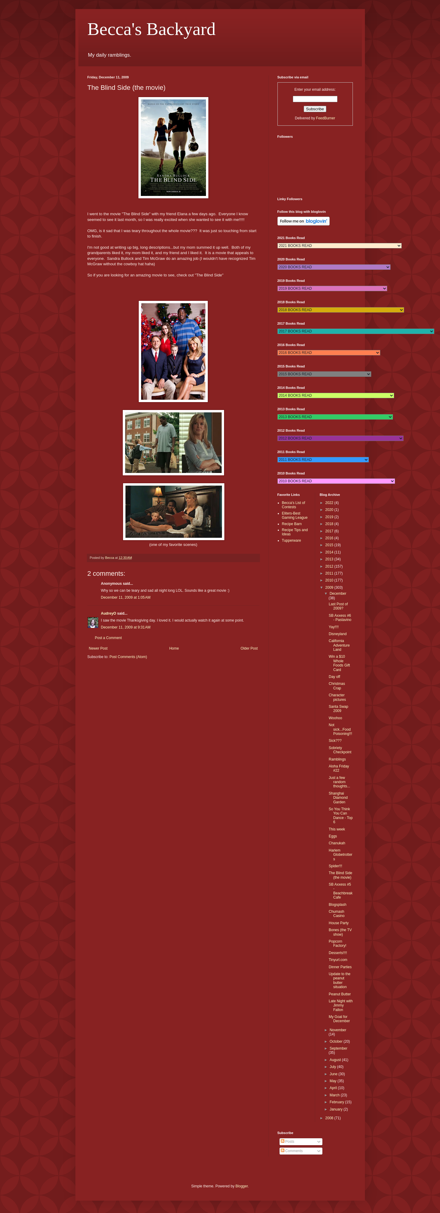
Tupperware (291, 540)
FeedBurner (325, 118)
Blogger (242, 1186)
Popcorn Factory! (337, 943)
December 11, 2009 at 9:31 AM (125, 627)
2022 (329, 503)
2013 (329, 559)
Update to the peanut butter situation (339, 980)
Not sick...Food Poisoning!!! (340, 729)
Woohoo (335, 718)
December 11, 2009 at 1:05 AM (125, 597)
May (333, 1081)
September (338, 1048)
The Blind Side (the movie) (340, 875)
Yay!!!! (334, 627)
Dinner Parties (340, 967)
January (336, 1109)
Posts (287, 1141)
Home (174, 648)
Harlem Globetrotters (340, 854)
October (336, 1041)
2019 (329, 517)
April (334, 1088)
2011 (329, 573)
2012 (329, 566)
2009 (329, 587)
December (338, 593)
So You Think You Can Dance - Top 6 (341, 815)
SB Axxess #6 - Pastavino (340, 617)
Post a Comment (108, 638)
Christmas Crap (337, 686)
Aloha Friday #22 (339, 768)
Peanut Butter (340, 994)
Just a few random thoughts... (339, 782)
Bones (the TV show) (340, 932)
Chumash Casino (336, 913)
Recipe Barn (292, 524)
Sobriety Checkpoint (340, 750)
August (336, 1060)
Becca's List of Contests (293, 505)
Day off (334, 677)
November (338, 1030)
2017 (329, 531)
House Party (339, 923)
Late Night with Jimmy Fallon (341, 1005)
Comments (292, 1151)
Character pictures (337, 697)
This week (337, 829)
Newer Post (98, 648)
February (337, 1102)
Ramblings (337, 759)
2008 (329, 1118)
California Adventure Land (339, 645)
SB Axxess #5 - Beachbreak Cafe (341, 891)
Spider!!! (335, 866)
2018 (329, 524)
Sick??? (335, 741)
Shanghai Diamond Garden (338, 797)
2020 (329, 510)
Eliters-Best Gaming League (295, 515)
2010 (329, 580)
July (333, 1067)
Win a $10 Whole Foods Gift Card (339, 663)
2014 (329, 552)
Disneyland (338, 634)
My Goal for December (339, 1019)
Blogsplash (338, 905)
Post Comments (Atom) (128, 657)
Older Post (249, 648)
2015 (329, 545)
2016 (329, 538)
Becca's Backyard (151, 29)
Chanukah (337, 843)
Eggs (333, 836)
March (335, 1095)
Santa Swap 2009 (338, 708)
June (334, 1074)
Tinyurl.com (338, 960)
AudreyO (108, 613)
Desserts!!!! (338, 953)
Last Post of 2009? (338, 606)
